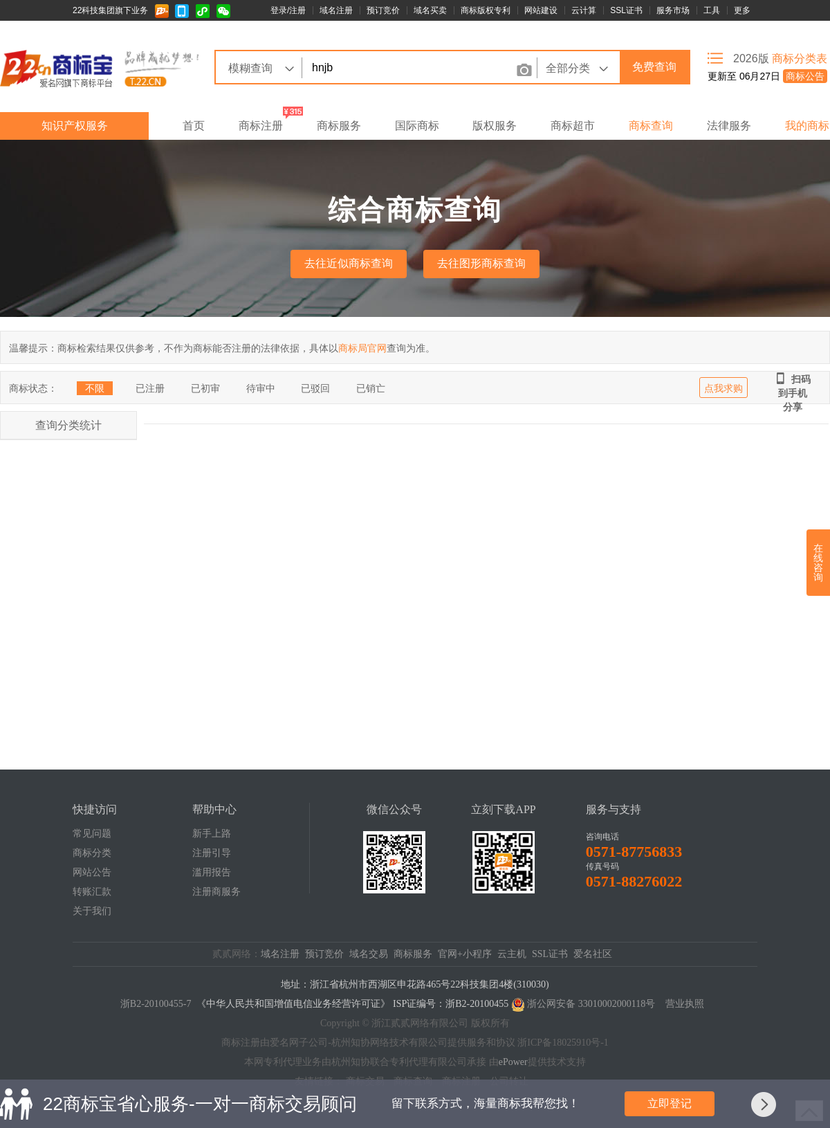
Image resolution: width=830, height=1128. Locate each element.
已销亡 (370, 388)
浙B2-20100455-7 (156, 1004)
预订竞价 (383, 10)
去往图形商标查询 (481, 263)
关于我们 (92, 911)
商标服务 (339, 125)
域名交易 (368, 954)
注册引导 (211, 853)
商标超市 (573, 125)
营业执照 (684, 1004)
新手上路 (211, 833)
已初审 (205, 388)
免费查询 (654, 67)
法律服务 (729, 125)
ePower (513, 1062)
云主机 (511, 954)
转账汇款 (92, 891)
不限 (94, 388)
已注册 (150, 388)
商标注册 (261, 125)
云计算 (583, 10)
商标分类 (92, 853)
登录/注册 (288, 10)
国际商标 (417, 125)
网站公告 (92, 872)
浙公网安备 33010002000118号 (591, 1004)
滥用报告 (211, 872)
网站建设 (540, 10)
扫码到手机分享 (793, 379)
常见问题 (92, 833)
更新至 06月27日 (767, 76)
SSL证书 (626, 10)
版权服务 (494, 125)
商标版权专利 (485, 10)
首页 (194, 125)
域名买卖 (430, 10)
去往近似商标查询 (348, 263)
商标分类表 (799, 58)
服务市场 (673, 10)
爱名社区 (592, 954)
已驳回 (315, 388)
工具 (711, 10)
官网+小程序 (465, 954)
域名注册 (336, 10)
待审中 (260, 388)
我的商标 (807, 125)
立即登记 (669, 1103)
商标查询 (651, 125)
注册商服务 (216, 891)
